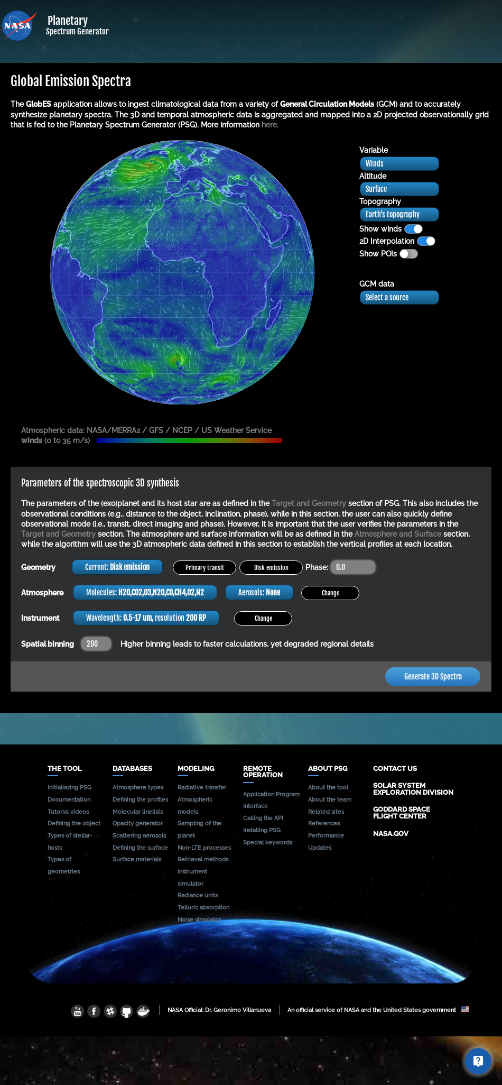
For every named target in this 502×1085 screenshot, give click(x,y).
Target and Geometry (309, 503)
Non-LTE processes (204, 847)
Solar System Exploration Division (413, 788)
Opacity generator (138, 823)
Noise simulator (199, 919)
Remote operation (263, 772)
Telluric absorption (203, 907)
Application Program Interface (271, 800)
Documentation (69, 799)
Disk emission (271, 568)
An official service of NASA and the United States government (378, 1010)
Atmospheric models (195, 805)
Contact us (395, 769)
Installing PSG (262, 830)
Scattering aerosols (139, 835)
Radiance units (198, 895)
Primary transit (204, 568)
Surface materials (137, 859)
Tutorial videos (68, 811)
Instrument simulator (192, 877)
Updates (319, 847)
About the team (329, 799)
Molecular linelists (138, 811)
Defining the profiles (140, 799)
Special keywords (267, 842)
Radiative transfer (202, 787)
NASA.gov (390, 834)
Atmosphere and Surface (398, 534)
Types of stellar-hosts (70, 841)
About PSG (327, 769)
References (324, 823)
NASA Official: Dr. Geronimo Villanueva (219, 1010)
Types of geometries (64, 865)
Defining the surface (140, 847)
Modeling (196, 769)
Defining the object (74, 823)
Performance (326, 835)
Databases (132, 769)
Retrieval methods (203, 859)
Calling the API (263, 818)
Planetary (99, 20)
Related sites (326, 811)
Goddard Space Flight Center (401, 812)
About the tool (328, 787)
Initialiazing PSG (69, 787)
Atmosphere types (138, 787)
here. (270, 125)
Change (330, 593)
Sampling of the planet (199, 829)
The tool (65, 769)
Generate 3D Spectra (433, 676)
